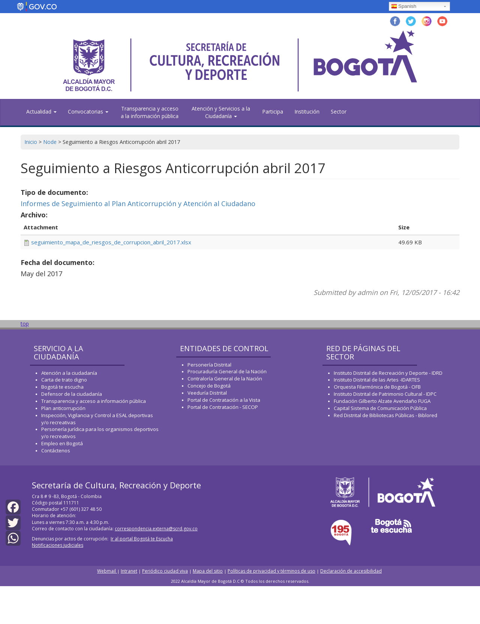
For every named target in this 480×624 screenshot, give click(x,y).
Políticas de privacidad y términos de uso (271, 571)
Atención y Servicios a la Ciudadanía (221, 112)
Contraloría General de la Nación (225, 378)
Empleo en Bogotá (62, 443)
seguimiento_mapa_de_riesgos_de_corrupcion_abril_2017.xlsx (111, 242)
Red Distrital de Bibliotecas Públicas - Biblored (385, 415)
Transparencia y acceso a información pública (93, 401)
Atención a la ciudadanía (69, 373)
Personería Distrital (209, 364)
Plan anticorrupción (63, 408)
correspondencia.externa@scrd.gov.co (156, 528)
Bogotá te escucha (62, 386)
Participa (272, 111)
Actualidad (41, 111)
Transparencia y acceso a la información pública (149, 112)
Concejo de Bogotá (209, 385)
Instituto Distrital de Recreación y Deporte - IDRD (388, 373)
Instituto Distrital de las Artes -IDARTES (377, 379)
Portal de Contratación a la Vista (224, 400)
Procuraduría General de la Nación (227, 371)
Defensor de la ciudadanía (71, 394)
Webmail (107, 571)
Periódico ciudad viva (165, 571)
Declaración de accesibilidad (351, 571)
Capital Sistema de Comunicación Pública (380, 408)
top (25, 323)
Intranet (129, 571)
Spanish (403, 6)
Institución (307, 111)
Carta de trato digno (64, 379)
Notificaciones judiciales (57, 545)
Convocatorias (88, 111)
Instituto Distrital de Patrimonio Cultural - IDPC (385, 394)
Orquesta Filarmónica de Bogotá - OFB (377, 386)
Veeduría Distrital (207, 392)
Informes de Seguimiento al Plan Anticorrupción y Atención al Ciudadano (138, 203)
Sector (338, 111)
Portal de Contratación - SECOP (223, 407)
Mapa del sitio (208, 571)
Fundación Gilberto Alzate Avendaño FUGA (382, 401)
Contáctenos (55, 450)
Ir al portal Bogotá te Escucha (142, 539)
